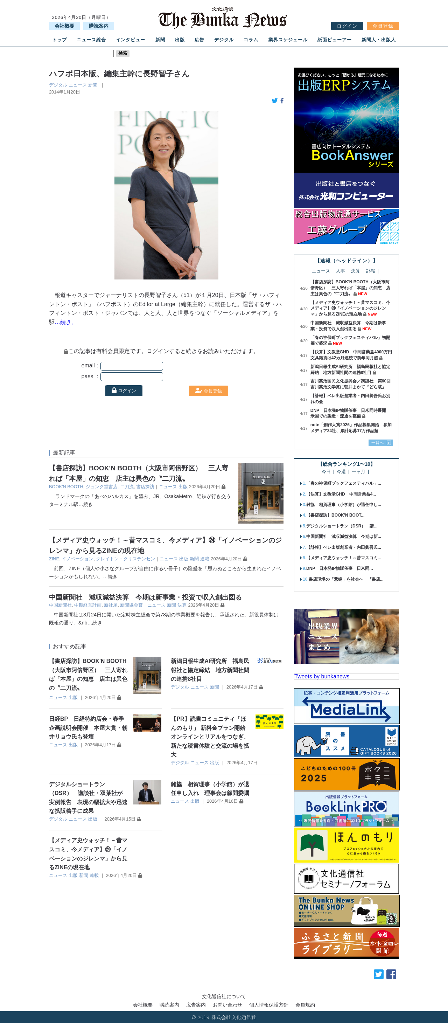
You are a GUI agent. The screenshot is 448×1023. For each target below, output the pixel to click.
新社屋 (111, 605)
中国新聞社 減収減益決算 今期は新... (343, 536)
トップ (59, 39)
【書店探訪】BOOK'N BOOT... (335, 515)
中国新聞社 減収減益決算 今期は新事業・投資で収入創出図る (145, 597)
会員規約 (305, 1005)
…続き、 (66, 322)
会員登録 (382, 25)
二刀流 (127, 486)
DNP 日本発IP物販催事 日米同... (339, 568)
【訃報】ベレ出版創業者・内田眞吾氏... (343, 547)
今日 (326, 472)
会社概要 (64, 26)
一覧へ (377, 443)
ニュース (78, 85)
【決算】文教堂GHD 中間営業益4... (341, 494)
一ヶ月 (358, 472)
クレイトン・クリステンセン (125, 558)
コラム (251, 39)
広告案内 (196, 1005)
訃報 (370, 271)
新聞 (160, 39)
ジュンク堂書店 (102, 486)
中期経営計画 (88, 605)
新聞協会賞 (131, 605)
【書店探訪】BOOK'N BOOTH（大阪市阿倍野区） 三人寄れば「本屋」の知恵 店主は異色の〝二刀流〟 (350, 287)
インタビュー (130, 39)
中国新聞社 (60, 605)
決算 (182, 605)
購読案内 (98, 26)
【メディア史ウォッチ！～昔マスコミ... (343, 557)
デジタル (224, 39)
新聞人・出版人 (379, 39)
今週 (341, 472)
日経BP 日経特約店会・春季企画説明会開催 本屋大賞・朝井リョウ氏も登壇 (88, 728)
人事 (340, 271)
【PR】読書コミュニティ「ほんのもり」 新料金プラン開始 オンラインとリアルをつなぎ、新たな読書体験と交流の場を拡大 (211, 737)
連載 (204, 558)
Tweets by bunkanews (321, 676)
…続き (85, 504)
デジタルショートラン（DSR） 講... (341, 526)
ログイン (347, 25)
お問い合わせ (227, 1005)
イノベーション (77, 558)
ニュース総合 (91, 39)
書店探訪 (145, 486)
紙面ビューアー (334, 39)
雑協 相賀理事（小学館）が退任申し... (343, 504)
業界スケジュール (288, 39)
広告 (199, 39)
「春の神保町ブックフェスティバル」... (343, 483)
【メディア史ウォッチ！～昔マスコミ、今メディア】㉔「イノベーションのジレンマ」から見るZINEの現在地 (350, 308)
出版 (180, 39)
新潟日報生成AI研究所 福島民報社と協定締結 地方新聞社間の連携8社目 (210, 670)
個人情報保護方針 (268, 1005)
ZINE (54, 558)
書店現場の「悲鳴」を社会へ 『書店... (346, 579)
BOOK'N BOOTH (66, 486)
